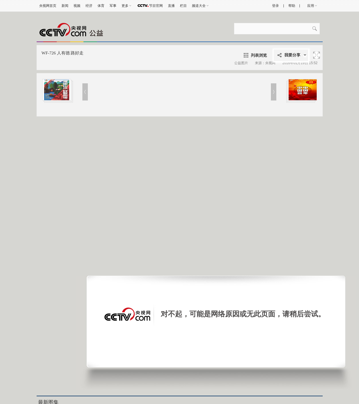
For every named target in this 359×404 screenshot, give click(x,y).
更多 (125, 6)
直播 (171, 6)
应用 (310, 6)
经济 (89, 6)
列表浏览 (259, 55)
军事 (113, 6)
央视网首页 (47, 6)
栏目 (183, 6)
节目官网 (156, 6)
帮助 (291, 6)
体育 (101, 6)
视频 (77, 6)
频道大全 (199, 6)
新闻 (65, 6)
